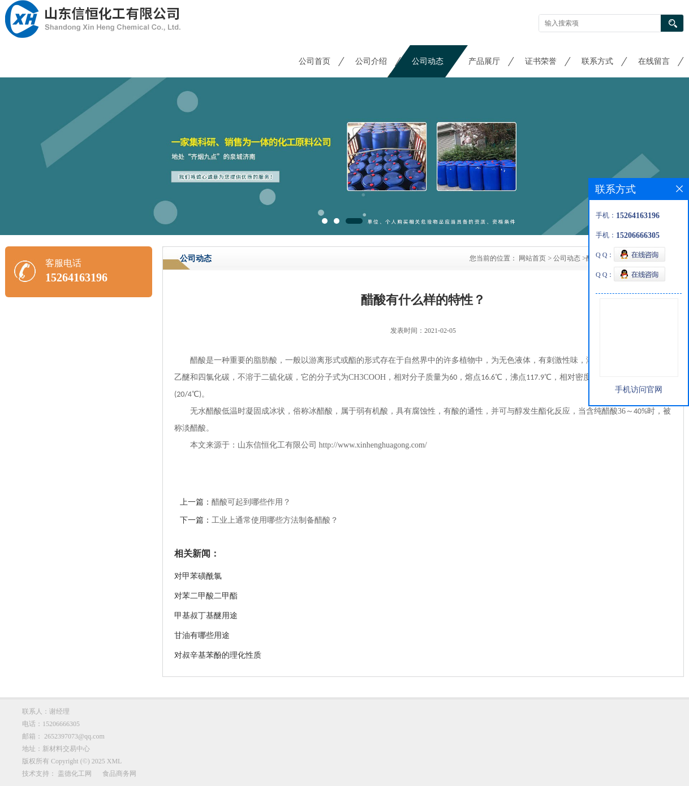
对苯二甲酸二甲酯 (206, 596)
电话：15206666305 (51, 724)
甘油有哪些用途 (202, 635)
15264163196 (76, 277)
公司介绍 (371, 61)
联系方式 (597, 61)
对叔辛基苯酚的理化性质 (217, 655)
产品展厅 (484, 61)
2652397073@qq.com (74, 736)
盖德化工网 (75, 774)
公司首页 (314, 61)
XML (114, 761)
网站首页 (532, 258)
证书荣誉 (541, 61)
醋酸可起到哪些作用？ (251, 502)
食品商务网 (119, 774)
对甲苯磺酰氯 (198, 576)
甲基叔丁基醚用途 (206, 615)
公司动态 (427, 61)
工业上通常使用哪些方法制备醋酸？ (275, 520)
